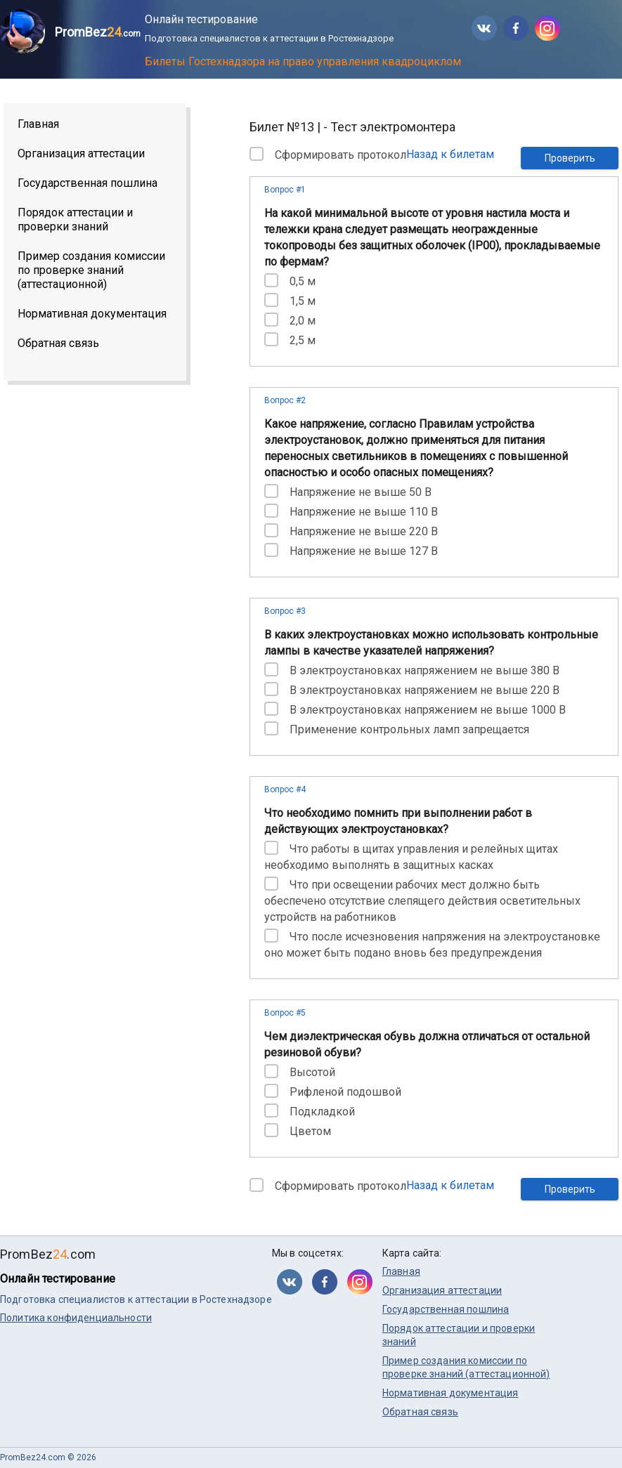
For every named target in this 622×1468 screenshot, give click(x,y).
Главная (38, 124)
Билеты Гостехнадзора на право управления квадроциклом (303, 61)
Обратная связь (58, 343)
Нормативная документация (92, 313)
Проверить (570, 158)
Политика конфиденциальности (76, 1317)
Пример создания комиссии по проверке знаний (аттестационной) (91, 270)
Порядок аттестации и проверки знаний (75, 219)
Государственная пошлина (87, 183)
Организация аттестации (81, 153)
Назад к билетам (450, 154)
